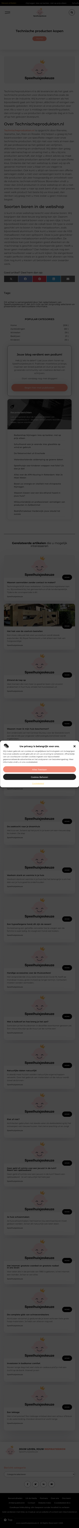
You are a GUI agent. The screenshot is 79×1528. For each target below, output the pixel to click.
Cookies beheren (39, 777)
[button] (74, 746)
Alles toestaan (39, 769)
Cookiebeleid (38, 783)
